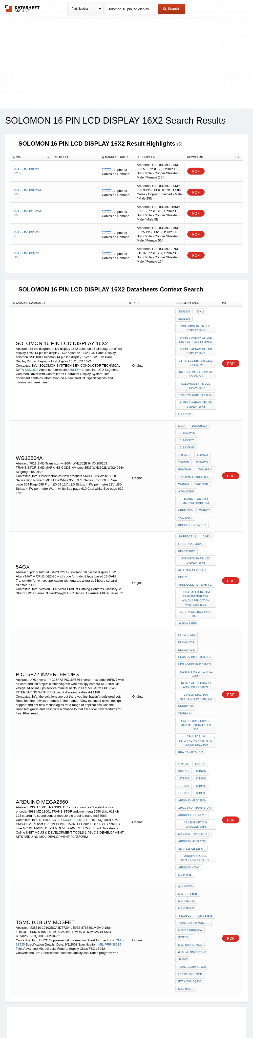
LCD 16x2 (184, 407)
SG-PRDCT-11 (187, 520)
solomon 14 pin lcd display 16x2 (196, 381)
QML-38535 (185, 845)
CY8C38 (183, 732)
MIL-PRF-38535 (109, 899)
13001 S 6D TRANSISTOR (194, 772)
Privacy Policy (78, 1021)
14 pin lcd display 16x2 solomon (196, 359)
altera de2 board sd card (195, 592)
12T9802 (200, 752)
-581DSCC (184, 872)
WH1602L (205, 496)
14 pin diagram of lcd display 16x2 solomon (195, 337)
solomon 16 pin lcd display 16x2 (196, 327)
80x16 (74, 366)
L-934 (181, 418)
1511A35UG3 (186, 438)
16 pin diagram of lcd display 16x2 (196, 348)
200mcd (200, 445)
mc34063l (184, 834)
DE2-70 (182, 557)
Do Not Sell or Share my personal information (124, 1021)
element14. (186, 619)
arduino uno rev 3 (192, 779)
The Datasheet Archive (22, 8)
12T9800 (183, 752)
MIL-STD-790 (186, 858)
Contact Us (200, 1021)
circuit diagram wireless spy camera (196, 669)
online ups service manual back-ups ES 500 (196, 696)
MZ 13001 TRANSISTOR (193, 796)
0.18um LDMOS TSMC (192, 905)
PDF (196, 171)
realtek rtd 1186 (190, 721)
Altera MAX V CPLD (192, 551)
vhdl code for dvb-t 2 (194, 564)
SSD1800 (32, 366)
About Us (218, 1021)
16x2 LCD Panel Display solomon (196, 370)
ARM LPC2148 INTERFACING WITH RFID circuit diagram (195, 711)
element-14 (186, 612)
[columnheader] (27, 157)
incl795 (183, 739)
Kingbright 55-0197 (192, 509)
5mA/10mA (203, 451)
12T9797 (200, 739)
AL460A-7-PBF (187, 601)
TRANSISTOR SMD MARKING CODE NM (196, 487)
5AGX (206, 520)
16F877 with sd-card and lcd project (196, 658)
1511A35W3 (199, 418)
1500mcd (184, 451)
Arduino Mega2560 (192, 766)
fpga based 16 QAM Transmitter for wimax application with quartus (196, 577)
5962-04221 (185, 938)
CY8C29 (200, 732)
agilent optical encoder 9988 (196, 788)
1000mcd (207, 438)
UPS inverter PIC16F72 (194, 639)
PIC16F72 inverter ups (194, 632)
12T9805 (200, 759)
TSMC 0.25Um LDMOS (192, 918)
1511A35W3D (186, 425)
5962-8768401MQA (190, 898)
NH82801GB (185, 678)
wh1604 (183, 471)
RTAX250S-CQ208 (189, 932)
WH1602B (201, 471)
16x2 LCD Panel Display (195, 390)
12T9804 (183, 746)
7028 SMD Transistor (193, 465)
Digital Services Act (174, 1021)
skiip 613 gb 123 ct (191, 810)
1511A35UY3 (186, 431)
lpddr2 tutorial (190, 527)
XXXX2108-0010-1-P (75, 784)
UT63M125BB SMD (190, 925)
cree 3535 (185, 496)
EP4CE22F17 (186, 533)
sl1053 (183, 912)
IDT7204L (184, 892)
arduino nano (188, 827)
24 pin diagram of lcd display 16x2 (196, 398)
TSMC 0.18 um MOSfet (193, 878)
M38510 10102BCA (190, 885)
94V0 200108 (186, 478)
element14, (186, 625)
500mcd (183, 445)
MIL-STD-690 (186, 865)
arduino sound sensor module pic (196, 819)
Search (171, 9)
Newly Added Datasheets (45, 1021)
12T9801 (183, 759)
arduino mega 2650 (192, 803)
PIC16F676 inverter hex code (196, 647)
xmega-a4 (185, 685)
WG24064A (185, 502)
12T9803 (200, 746)
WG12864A (185, 458)
